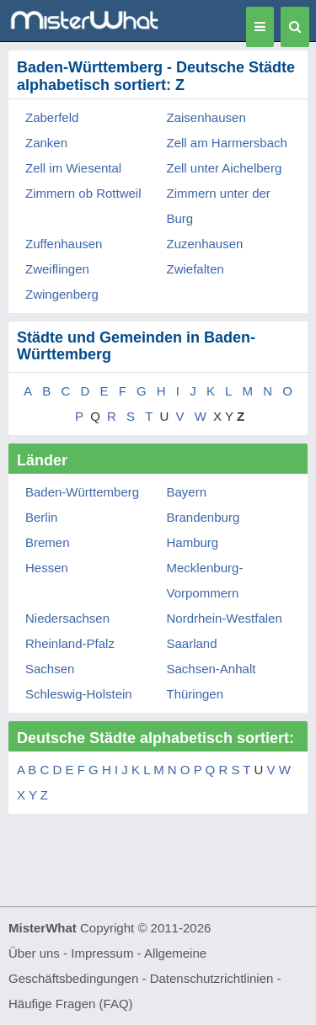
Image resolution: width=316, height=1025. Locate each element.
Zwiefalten (195, 269)
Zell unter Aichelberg (224, 168)
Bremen (47, 542)
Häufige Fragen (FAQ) (70, 1003)
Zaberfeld (51, 117)
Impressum (102, 953)
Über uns (34, 953)
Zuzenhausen (205, 243)
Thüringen (195, 694)
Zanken (46, 142)
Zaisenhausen (206, 117)
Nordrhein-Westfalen (224, 618)
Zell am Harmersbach (227, 142)
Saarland (192, 643)
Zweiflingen (57, 269)
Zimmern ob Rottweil (83, 193)
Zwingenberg (62, 294)
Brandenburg (203, 517)
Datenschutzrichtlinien (212, 978)
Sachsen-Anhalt (211, 668)
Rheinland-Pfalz (70, 643)
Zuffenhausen (63, 243)
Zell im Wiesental (73, 168)
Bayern (187, 492)
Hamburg (193, 542)
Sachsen (49, 668)
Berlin (41, 517)
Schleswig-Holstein (78, 694)
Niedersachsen (67, 618)
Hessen (46, 567)
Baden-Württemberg (82, 492)
